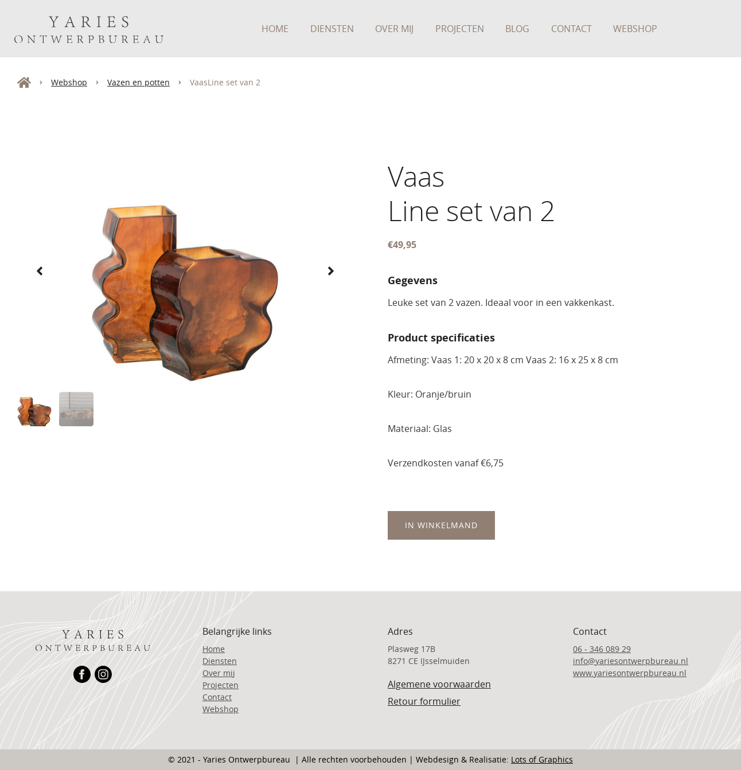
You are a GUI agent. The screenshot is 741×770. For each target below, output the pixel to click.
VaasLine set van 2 (225, 82)
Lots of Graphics (542, 759)
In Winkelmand (441, 525)
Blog (517, 28)
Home (275, 28)
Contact (571, 28)
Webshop (635, 28)
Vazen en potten (138, 82)
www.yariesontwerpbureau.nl (630, 672)
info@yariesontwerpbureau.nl (630, 660)
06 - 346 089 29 (602, 648)
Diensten (332, 28)
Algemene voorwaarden (439, 684)
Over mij (394, 28)
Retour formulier (424, 701)
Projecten (459, 28)
